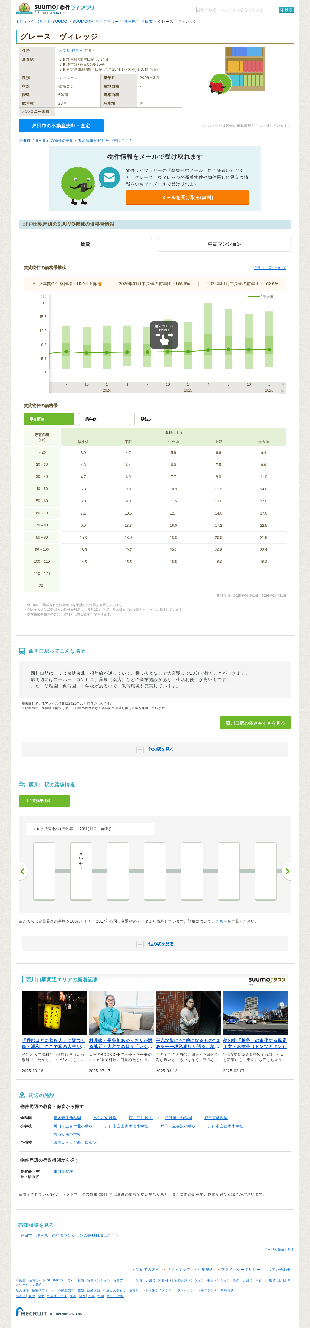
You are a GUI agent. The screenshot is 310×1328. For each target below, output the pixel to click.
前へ (23, 871)
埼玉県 (130, 21)
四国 (91, 1296)
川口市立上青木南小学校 (126, 1126)
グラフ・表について (270, 268)
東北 (31, 1296)
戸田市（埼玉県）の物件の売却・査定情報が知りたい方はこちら (76, 140)
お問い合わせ (279, 1269)
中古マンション (218, 1280)
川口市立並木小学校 (225, 1126)
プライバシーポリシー (240, 1269)
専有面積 (37, 419)
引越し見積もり (114, 1290)
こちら (221, 921)
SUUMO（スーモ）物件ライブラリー (57, 8)
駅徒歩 (146, 419)
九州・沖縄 (115, 1296)
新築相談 (93, 1290)
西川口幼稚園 (141, 1118)
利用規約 (205, 1269)
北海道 (21, 1296)
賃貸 (81, 1280)
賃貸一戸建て (146, 1280)
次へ (286, 871)
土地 (281, 1280)
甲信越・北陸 (57, 1296)
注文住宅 (22, 1290)
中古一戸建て (265, 1280)
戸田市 (147, 21)
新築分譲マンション (189, 1280)
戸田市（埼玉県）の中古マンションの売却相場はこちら (70, 1235)
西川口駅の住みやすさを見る (255, 723)
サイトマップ (178, 1269)
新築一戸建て (243, 1280)
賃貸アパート (123, 1280)
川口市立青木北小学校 (73, 1126)
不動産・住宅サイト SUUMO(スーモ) (44, 1280)
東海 (73, 1296)
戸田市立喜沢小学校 (178, 1126)
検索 (289, 10)
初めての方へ (148, 1269)
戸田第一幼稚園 (178, 1118)
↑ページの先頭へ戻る (278, 1249)
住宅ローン (137, 1290)
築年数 (90, 419)
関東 (41, 1296)
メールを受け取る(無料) (187, 197)
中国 (100, 1296)
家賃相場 (165, 1280)
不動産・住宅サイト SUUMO (42, 21)
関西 (82, 1296)
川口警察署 (63, 1172)
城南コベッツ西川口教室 (75, 1142)
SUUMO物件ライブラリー (96, 21)
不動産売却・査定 (71, 1290)
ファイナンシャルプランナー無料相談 (205, 1290)
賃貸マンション (98, 1280)
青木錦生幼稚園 (67, 1118)
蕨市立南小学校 (67, 1134)
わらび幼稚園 (105, 1118)
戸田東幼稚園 (216, 1118)
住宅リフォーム (43, 1290)
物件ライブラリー (161, 1290)
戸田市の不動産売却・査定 (61, 125)
